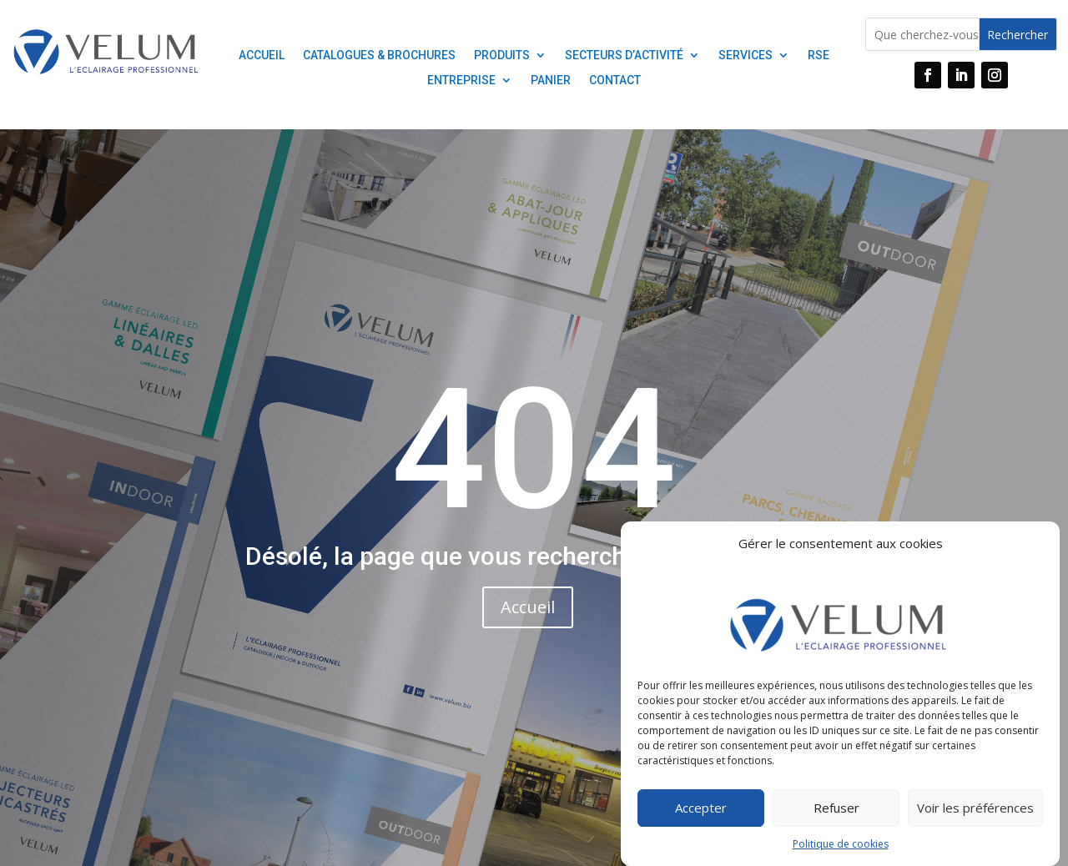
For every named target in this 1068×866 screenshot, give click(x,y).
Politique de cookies (841, 850)
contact (615, 80)
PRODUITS (502, 55)
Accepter (701, 815)
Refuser (836, 815)
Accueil (528, 607)
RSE (818, 55)
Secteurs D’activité (624, 55)
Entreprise (461, 80)
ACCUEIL (262, 55)
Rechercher (1017, 35)
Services (745, 55)
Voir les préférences (975, 815)
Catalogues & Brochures (379, 55)
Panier (551, 80)
